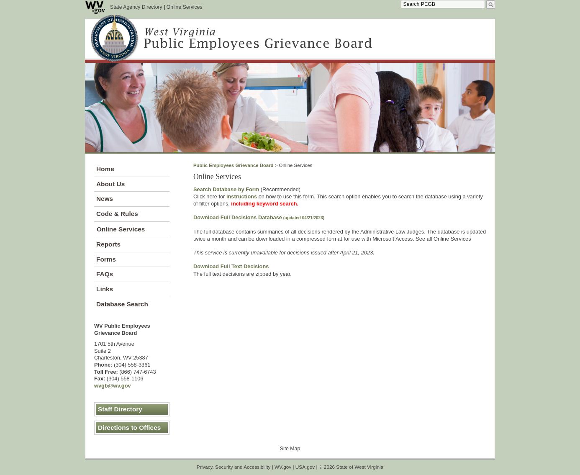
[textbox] (443, 4)
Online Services (185, 7)
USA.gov (305, 467)
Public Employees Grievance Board (233, 165)
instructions (241, 196)
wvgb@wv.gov (112, 386)
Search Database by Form (226, 189)
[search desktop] (490, 4)
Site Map (290, 449)
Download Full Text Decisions (231, 266)
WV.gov (283, 467)
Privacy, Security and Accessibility (234, 467)
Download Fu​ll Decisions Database (258, 217)
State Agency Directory (136, 7)
